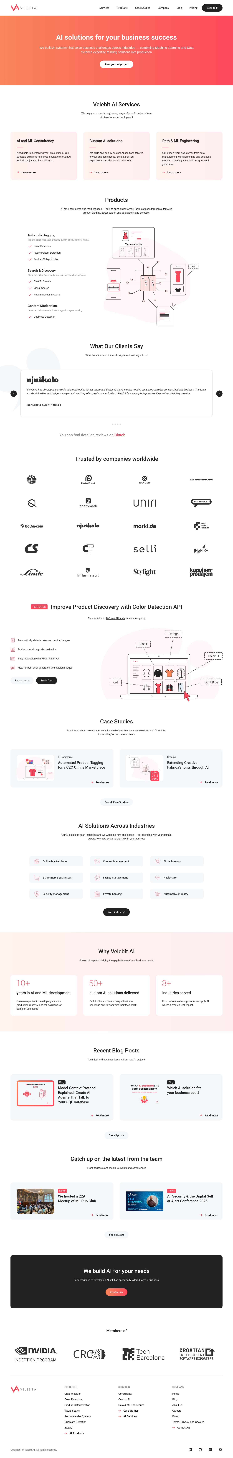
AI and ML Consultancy (36, 141)
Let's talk (212, 8)
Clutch (119, 435)
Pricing (193, 8)
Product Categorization (46, 259)
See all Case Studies (116, 802)
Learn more (29, 172)
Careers (176, 1410)
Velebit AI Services (116, 104)
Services (104, 8)
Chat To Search (42, 281)
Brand (175, 1416)
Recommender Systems (47, 294)
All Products (76, 1433)
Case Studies (142, 8)
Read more (102, 782)
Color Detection (42, 246)
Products (122, 8)
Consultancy (125, 1393)
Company (163, 8)
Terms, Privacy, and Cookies (188, 1422)
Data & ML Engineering (181, 141)
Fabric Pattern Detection (47, 252)
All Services (130, 1416)
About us (177, 1405)
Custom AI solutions (106, 141)
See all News (116, 1235)
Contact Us (183, 1427)
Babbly (68, 1427)
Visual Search (41, 288)
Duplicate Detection (44, 316)
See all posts (116, 1135)
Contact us (116, 1292)
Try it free (47, 680)
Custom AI (124, 1399)
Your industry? (116, 912)
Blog (179, 8)
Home (175, 1393)
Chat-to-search (72, 1393)
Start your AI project (116, 64)
